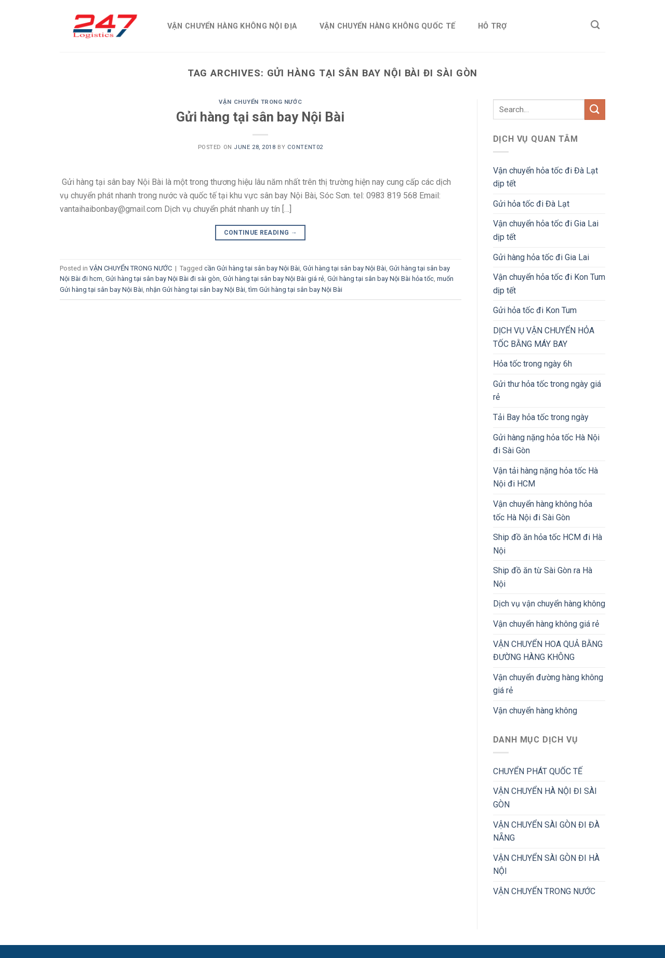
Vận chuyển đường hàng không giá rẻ (548, 684)
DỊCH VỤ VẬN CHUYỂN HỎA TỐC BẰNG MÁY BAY (543, 337)
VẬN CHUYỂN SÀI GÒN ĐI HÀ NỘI (546, 864)
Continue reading (261, 233)
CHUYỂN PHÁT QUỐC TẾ (537, 771)
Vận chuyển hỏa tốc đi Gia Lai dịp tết (545, 230)
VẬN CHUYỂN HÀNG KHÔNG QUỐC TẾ (387, 26)
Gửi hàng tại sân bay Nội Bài (260, 117)
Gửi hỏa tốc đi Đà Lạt (531, 204)
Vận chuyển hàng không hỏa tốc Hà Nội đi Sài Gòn (542, 510)
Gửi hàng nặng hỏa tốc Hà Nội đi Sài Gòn (546, 444)
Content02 (305, 147)
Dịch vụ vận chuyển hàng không (549, 604)
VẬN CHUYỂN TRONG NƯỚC (260, 102)
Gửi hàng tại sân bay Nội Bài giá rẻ (273, 278)
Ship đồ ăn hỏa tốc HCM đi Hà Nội (547, 544)
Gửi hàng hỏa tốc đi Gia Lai (541, 257)
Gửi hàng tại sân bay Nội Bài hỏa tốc (380, 278)
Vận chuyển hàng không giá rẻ (546, 624)
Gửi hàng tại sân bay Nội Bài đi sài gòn (162, 278)
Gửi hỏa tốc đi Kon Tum (535, 310)
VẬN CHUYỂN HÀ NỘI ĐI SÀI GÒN (545, 797)
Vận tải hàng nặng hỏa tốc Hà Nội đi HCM (545, 477)
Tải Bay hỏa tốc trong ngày (541, 417)
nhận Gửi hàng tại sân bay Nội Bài (195, 289)
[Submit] (594, 109)
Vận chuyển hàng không (535, 711)
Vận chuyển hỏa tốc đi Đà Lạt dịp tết (545, 177)
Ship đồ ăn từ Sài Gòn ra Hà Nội (542, 577)
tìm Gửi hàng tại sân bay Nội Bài (295, 289)
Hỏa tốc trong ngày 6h (532, 364)
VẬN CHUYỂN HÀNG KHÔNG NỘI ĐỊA (232, 26)
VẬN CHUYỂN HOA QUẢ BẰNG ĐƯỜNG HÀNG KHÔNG (548, 651)
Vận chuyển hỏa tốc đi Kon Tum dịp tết (549, 283)
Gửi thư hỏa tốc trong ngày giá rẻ (547, 390)
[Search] (595, 25)
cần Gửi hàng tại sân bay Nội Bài (252, 268)
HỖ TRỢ (492, 26)
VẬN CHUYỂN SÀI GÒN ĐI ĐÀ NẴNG (546, 831)
